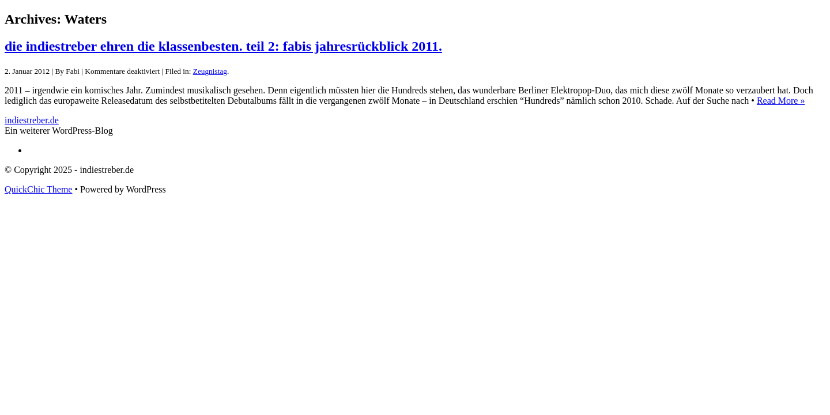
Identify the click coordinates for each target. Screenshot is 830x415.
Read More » (781, 100)
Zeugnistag (210, 71)
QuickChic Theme (38, 189)
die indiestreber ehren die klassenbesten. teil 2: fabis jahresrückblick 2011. (223, 46)
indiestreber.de (32, 120)
